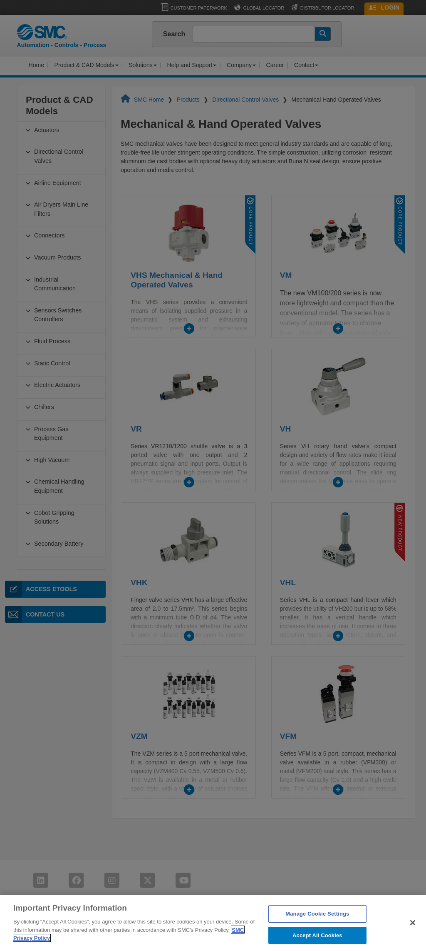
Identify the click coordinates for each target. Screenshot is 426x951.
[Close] (413, 931)
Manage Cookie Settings (317, 922)
